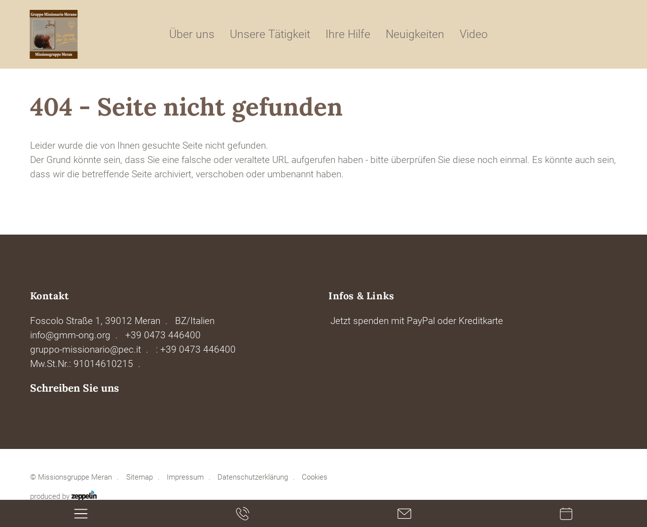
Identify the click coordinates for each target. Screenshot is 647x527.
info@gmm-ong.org (70, 335)
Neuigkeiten (415, 34)
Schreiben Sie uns (74, 387)
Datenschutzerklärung (252, 477)
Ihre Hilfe (347, 34)
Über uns (192, 34)
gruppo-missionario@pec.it (85, 349)
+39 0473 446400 (163, 335)
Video (474, 34)
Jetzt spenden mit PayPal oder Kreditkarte (416, 320)
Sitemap (139, 477)
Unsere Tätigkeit (270, 34)
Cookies (314, 477)
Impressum (185, 477)
